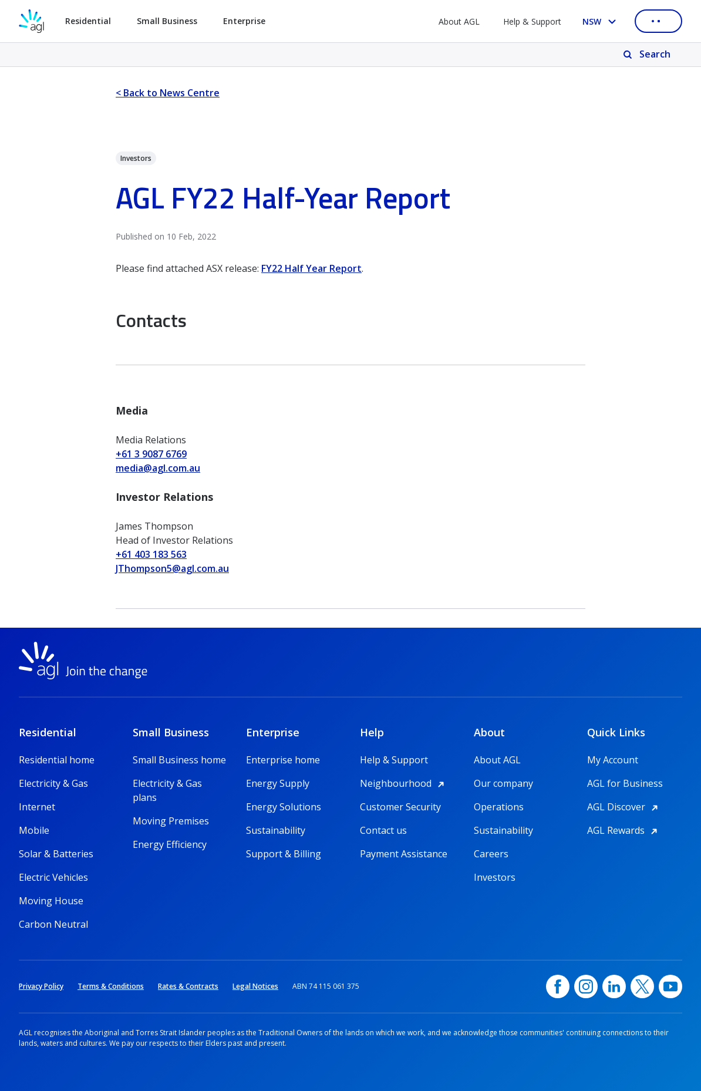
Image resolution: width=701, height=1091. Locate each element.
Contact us (383, 830)
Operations (499, 806)
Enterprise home (283, 759)
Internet (37, 806)
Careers (491, 853)
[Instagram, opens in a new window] (586, 986)
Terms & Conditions (110, 986)
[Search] (648, 54)
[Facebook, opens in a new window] (557, 986)
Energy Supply (277, 783)
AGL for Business (625, 783)
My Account (612, 759)
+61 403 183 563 (151, 554)
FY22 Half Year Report (311, 268)
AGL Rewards (624, 830)
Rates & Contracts (188, 986)
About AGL (459, 21)
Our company (503, 783)
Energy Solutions (283, 806)
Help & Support (532, 21)
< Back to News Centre (168, 92)
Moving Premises (171, 820)
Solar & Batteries (56, 853)
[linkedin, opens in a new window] (614, 986)
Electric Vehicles (53, 877)
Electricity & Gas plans (167, 783)
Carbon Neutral (53, 924)
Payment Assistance (403, 853)
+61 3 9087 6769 (151, 453)
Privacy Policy (41, 986)
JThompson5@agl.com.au (172, 568)
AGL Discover (624, 807)
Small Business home (179, 759)
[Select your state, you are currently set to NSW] (601, 21)
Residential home (57, 759)
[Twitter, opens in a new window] (642, 986)
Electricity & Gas (53, 783)
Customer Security (400, 806)
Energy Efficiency (170, 844)
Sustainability (275, 830)
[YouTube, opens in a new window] (670, 986)
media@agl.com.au (158, 468)
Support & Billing (283, 853)
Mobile (34, 830)
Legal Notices (255, 986)
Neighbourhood (404, 783)
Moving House (51, 900)
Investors (494, 877)
